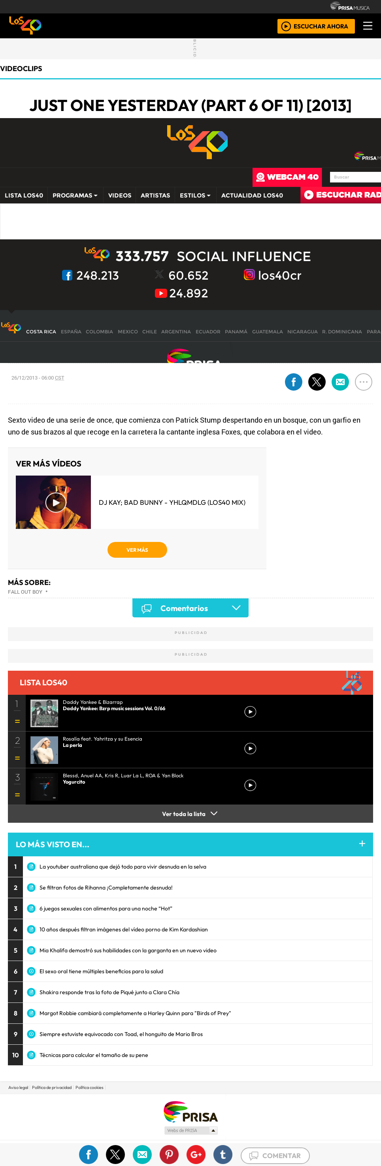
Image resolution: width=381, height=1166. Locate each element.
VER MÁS (137, 550)
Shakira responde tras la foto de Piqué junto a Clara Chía (109, 992)
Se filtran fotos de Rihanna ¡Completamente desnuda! (106, 887)
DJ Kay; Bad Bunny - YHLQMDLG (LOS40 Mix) (172, 502)
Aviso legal (18, 1087)
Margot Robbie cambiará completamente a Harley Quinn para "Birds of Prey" (135, 1013)
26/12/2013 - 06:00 (37, 377)
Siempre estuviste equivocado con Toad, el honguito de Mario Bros (121, 1034)
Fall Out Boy (25, 591)
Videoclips (21, 68)
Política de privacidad (52, 1087)
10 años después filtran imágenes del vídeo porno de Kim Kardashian (124, 929)
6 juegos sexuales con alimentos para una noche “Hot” (106, 908)
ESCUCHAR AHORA (321, 26)
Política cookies (89, 1087)
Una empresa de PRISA (190, 1111)
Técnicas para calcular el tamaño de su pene (94, 1055)
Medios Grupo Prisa (190, 1130)
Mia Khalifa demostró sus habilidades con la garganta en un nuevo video (128, 950)
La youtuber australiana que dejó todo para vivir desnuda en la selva (123, 866)
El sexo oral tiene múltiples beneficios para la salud (101, 971)
